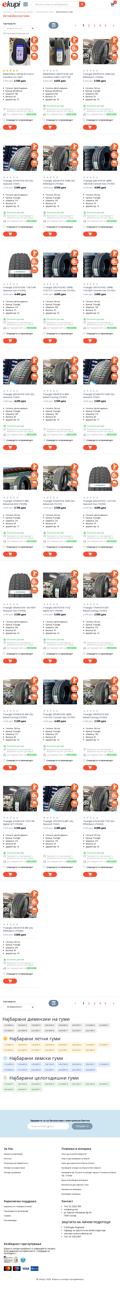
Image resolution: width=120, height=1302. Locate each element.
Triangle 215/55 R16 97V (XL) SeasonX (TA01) (18, 182)
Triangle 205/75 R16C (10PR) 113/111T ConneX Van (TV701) (59, 289)
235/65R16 (90, 1070)
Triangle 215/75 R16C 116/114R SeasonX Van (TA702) (19, 289)
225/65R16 (63, 1070)
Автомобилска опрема (23, 12)
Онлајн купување (12, 1172)
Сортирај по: (9, 23)
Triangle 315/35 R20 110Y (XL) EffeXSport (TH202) (98, 823)
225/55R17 (76, 1030)
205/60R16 (63, 1025)
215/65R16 (8, 1030)
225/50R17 (63, 1030)
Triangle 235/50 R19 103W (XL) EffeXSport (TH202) (59, 182)
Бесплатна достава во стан (75, 1184)
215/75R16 (22, 1070)
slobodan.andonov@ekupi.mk (78, 1233)
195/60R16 (22, 1064)
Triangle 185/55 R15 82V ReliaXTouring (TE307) (96, 716)
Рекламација (10, 1220)
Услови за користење (14, 1167)
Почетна (6, 12)
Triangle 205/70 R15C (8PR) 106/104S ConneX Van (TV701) (99, 182)
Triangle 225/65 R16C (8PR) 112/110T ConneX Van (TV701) (59, 716)
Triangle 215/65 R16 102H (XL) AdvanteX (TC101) (58, 502)
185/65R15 (22, 1025)
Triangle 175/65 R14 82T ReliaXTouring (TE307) (96, 609)
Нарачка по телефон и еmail (18, 1206)
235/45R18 (90, 1050)
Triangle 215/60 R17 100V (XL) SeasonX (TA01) (98, 396)
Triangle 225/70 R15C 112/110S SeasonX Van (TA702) (99, 502)
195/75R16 (63, 1064)
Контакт (8, 1158)
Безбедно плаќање (71, 1194)
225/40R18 (22, 1030)
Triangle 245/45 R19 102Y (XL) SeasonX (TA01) (18, 396)
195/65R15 (36, 1025)
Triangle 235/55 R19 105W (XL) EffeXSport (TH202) (99, 76)
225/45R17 (36, 1030)
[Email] (48, 1126)
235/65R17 (103, 1084)
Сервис (7, 1215)
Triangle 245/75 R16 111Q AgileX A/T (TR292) (56, 609)
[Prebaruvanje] (82, 4)
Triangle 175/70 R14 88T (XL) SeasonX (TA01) (58, 823)
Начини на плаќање (71, 1189)
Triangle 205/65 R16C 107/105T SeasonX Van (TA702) (19, 609)
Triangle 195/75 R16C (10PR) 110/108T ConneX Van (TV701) (99, 289)
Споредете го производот (18, 120)
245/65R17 (22, 1089)
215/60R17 (103, 1025)
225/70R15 (90, 1030)
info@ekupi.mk (71, 1209)
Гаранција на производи (16, 1211)
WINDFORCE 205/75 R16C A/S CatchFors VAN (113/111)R (58, 76)
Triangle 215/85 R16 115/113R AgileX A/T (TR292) (18, 823)
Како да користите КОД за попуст (78, 1163)
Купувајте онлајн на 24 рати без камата (81, 1167)
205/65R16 (49, 1084)
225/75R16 (90, 1084)
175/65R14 (8, 1025)
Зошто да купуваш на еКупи (75, 1158)
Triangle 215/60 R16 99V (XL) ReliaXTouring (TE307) (18, 716)
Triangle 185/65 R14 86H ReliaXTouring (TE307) (56, 396)
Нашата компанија (13, 1154)
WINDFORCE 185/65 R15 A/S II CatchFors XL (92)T (18, 76)
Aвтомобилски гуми (44, 12)
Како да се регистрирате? (74, 1154)
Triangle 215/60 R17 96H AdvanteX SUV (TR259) (16, 502)
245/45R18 (8, 1089)
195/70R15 (49, 1064)
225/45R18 (49, 1030)
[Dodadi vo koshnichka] (10, 127)
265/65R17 (36, 1089)
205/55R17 (76, 1025)
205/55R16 (49, 1025)
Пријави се (82, 1126)
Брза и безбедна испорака (75, 1180)
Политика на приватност (16, 1163)
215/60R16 (90, 1025)
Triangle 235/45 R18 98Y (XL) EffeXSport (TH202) (18, 929)
